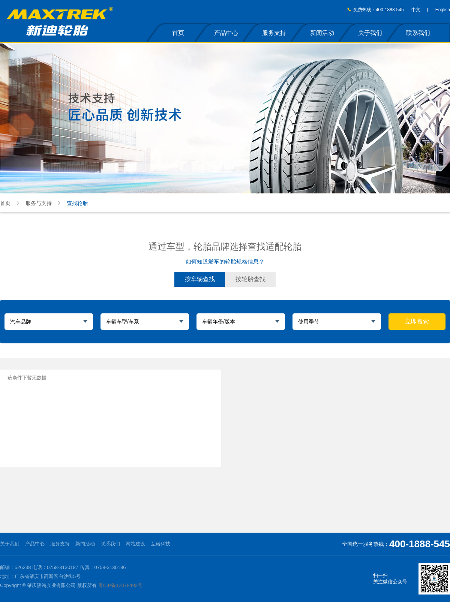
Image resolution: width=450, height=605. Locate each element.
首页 (178, 33)
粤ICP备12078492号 (120, 585)
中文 (415, 9)
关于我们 (370, 33)
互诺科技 (160, 544)
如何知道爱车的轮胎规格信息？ (225, 261)
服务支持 (274, 33)
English (442, 9)
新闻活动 (322, 33)
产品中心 (226, 33)
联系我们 (418, 33)
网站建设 (135, 544)
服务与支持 (39, 203)
